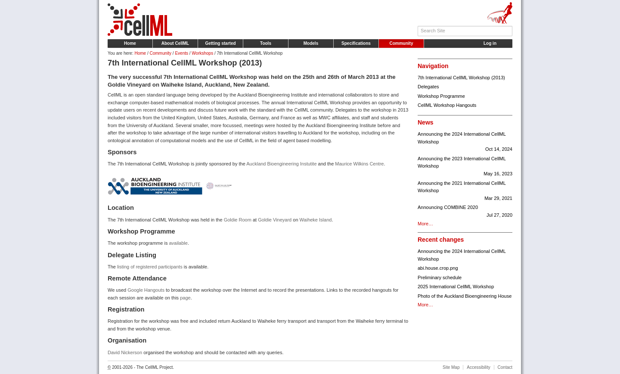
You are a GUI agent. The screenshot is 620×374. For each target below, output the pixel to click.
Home (130, 43)
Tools (265, 43)
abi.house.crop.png (438, 268)
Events (181, 53)
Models (311, 43)
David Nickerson (125, 352)
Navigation (433, 65)
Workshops (202, 53)
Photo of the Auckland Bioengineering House (465, 296)
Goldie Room (237, 219)
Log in (490, 43)
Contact (505, 367)
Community (401, 43)
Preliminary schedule (440, 277)
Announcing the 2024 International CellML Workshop (465, 142)
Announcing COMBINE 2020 (465, 212)
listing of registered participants (150, 266)
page (185, 297)
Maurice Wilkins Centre (359, 163)
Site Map (451, 367)
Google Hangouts (145, 290)
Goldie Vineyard (274, 219)
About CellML (175, 43)
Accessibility (478, 367)
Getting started (220, 43)
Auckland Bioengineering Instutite (281, 163)
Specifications (356, 43)
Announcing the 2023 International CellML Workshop (465, 167)
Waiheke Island (316, 219)
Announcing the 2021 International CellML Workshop (465, 192)
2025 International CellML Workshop (456, 286)
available (178, 243)
